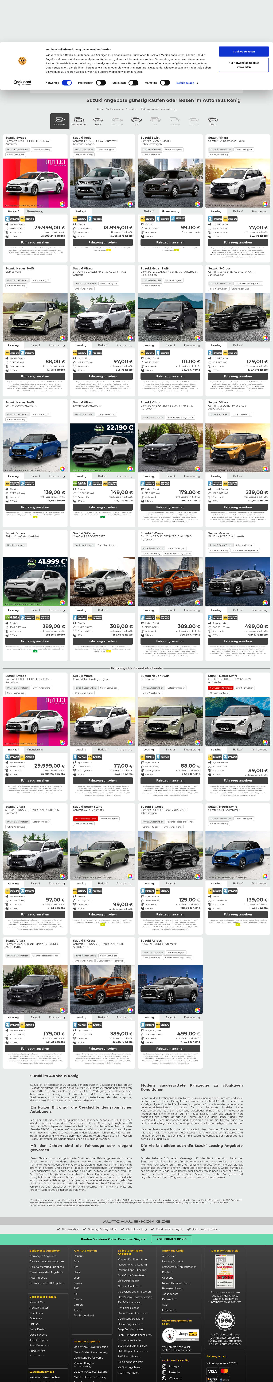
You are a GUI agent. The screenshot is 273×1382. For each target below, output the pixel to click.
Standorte (235, 23)
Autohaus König (173, 1203)
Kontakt (167, 1224)
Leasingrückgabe (172, 1213)
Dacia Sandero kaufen (131, 1271)
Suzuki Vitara (37, 1302)
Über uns (167, 1230)
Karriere (125, 2)
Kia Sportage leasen (130, 1319)
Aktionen (178, 23)
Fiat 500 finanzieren (130, 1254)
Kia (75, 1246)
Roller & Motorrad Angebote (47, 1219)
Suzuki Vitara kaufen (130, 1292)
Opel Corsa (36, 1264)
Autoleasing (132, 23)
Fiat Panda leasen (128, 1260)
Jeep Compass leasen (131, 1281)
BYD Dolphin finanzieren (133, 1303)
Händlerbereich (141, 2)
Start (33, 30)
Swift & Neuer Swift (171, 40)
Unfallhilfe (159, 2)
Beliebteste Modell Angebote (130, 1204)
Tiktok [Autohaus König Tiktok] (169, 1348)
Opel (77, 1213)
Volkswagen (81, 1273)
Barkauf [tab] (13, 163)
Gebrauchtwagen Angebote (47, 1213)
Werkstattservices (42, 1325)
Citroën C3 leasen (128, 1336)
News (34, 2)
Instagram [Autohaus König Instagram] (172, 1319)
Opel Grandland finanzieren (134, 1244)
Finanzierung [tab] (35, 163)
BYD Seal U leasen (129, 1308)
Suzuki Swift (37, 1307)
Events (44, 2)
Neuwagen (38, 23)
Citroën (78, 1257)
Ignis (118, 40)
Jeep (77, 1230)
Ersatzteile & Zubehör (43, 1336)
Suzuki (78, 1235)
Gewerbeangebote (107, 23)
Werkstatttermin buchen (45, 1330)
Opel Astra (36, 1269)
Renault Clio (37, 1253)
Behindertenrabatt (62, 2)
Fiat (76, 1219)
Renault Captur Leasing (132, 1222)
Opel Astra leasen (128, 1233)
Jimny (128, 40)
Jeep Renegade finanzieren (135, 1287)
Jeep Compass (39, 1291)
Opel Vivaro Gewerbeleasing (91, 1301)
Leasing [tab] (216, 163)
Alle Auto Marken (85, 1203)
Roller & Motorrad (156, 23)
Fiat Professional (84, 1268)
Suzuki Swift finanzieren (132, 1298)
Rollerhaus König (229, 2)
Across (108, 40)
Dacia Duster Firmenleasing (91, 1306)
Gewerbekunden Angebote (46, 1224)
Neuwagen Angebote (43, 1208)
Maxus (78, 1278)
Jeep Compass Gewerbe (89, 1337)
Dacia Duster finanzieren (133, 1265)
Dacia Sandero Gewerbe (88, 1312)
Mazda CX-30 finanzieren (133, 1330)
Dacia (77, 1224)
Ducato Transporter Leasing (91, 1326)
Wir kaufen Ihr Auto (87, 2)
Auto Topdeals (38, 1230)
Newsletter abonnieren (176, 1235)
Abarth (78, 1262)
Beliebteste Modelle (43, 1248)
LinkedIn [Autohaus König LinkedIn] (171, 1325)
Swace (152, 40)
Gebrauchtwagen (78, 23)
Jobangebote (170, 1246)
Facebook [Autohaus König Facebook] (171, 1337)
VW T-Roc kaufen (128, 1325)
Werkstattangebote (42, 1347)
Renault (78, 1208)
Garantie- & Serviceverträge (46, 1341)
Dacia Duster (37, 1280)
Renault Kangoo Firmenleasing (84, 1319)
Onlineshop (197, 23)
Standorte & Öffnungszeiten (179, 1219)
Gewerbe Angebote (87, 1296)
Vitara (190, 40)
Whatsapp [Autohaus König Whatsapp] (172, 1331)
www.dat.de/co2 (64, 1157)
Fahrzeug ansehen (35, 195)
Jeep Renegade (39, 1296)
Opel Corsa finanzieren (131, 1227)
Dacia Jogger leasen (130, 1276)
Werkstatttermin (186, 12)
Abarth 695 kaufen (129, 1341)
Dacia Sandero (38, 1285)
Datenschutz (170, 1251)
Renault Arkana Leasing (132, 1217)
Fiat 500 (35, 1275)
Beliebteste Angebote (45, 1203)
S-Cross (140, 40)
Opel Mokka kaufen (130, 1238)
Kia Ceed (35, 1313)
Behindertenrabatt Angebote (47, 1235)
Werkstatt (217, 23)
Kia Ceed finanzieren (130, 1314)
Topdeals (57, 23)
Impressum (169, 1262)
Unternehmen (110, 2)
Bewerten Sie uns (173, 1240)
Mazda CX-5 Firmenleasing (90, 1331)
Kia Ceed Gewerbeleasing (89, 1342)
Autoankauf (169, 1208)
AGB (165, 1257)
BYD (76, 1240)
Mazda (78, 1251)
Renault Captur (39, 1258)
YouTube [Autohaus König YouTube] (171, 1342)
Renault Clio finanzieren (132, 1211)
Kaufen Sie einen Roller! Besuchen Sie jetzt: (114, 1191)
